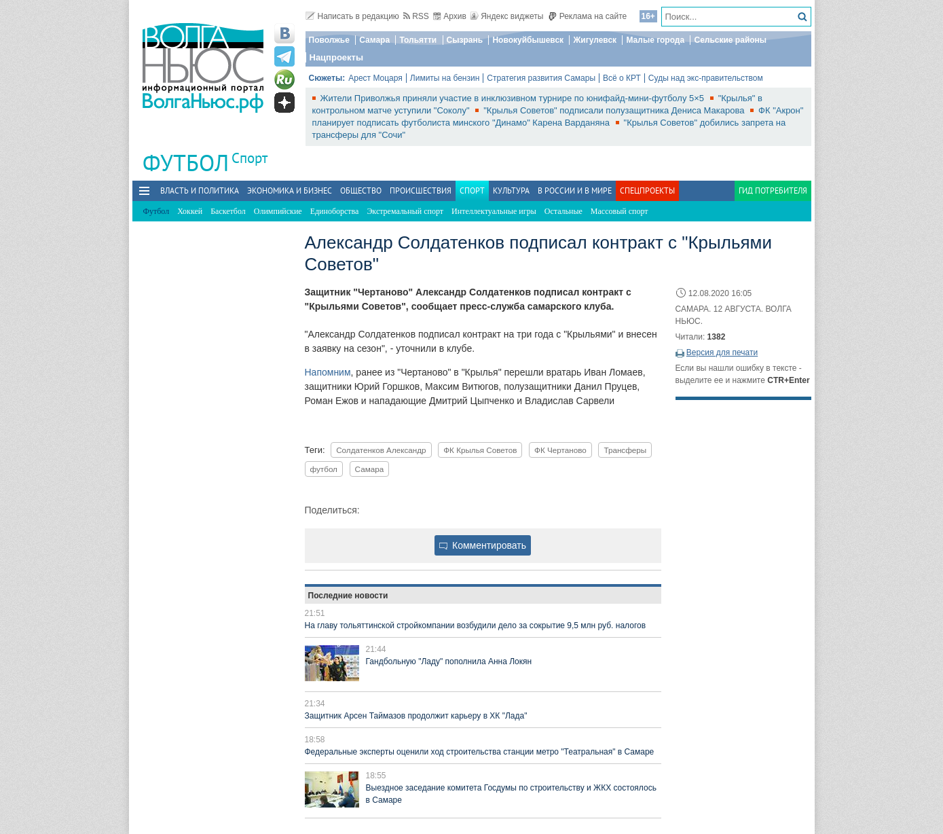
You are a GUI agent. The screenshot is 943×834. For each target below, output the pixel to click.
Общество (361, 190)
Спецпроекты (647, 190)
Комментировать (482, 545)
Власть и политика (199, 190)
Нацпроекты (337, 57)
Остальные (563, 211)
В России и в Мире (575, 190)
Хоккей (189, 211)
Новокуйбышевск (527, 40)
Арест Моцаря (375, 78)
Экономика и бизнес (289, 190)
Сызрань (465, 40)
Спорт (249, 158)
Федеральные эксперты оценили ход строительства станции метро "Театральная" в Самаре (479, 752)
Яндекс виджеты (506, 16)
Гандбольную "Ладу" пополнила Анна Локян (449, 661)
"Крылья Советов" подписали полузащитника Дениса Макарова (615, 110)
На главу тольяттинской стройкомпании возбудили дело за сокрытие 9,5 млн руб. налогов (475, 625)
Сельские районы (730, 40)
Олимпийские (278, 211)
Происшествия (420, 190)
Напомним (328, 372)
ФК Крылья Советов (480, 450)
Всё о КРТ (622, 78)
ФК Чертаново (560, 450)
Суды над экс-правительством (705, 78)
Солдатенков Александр (381, 450)
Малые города (655, 40)
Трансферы (625, 450)
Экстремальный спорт (405, 211)
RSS (416, 16)
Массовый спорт (619, 211)
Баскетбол (228, 211)
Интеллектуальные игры (493, 211)
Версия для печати (722, 352)
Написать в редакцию (352, 16)
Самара (374, 40)
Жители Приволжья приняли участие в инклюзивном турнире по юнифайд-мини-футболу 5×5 (513, 98)
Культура (511, 190)
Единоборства (334, 211)
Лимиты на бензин (445, 78)
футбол (323, 469)
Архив (449, 16)
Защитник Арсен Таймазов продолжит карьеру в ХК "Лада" (416, 716)
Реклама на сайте (587, 16)
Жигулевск (594, 40)
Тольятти (418, 40)
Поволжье (329, 40)
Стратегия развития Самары (541, 78)
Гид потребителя (773, 190)
